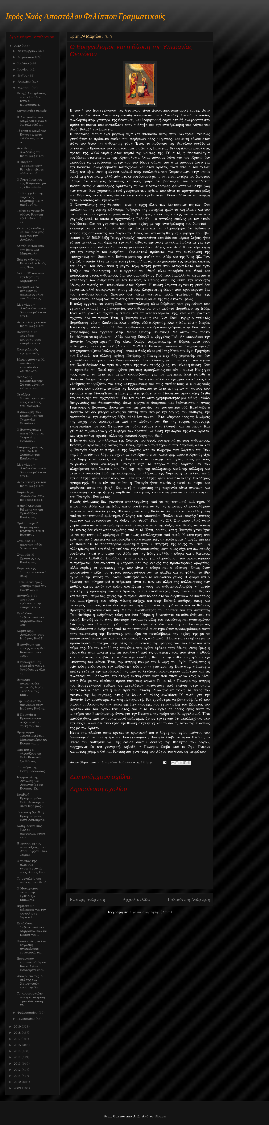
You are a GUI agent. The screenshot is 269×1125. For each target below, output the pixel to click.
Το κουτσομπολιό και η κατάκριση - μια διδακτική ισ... (31, 999)
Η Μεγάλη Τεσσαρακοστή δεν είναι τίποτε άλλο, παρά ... (30, 167)
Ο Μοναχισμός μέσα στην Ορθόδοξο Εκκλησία (27, 894)
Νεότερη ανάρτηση (87, 899)
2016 (18, 1045)
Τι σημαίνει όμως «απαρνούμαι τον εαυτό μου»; (31, 585)
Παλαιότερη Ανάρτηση (189, 899)
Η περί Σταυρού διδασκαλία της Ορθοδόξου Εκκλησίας (30, 511)
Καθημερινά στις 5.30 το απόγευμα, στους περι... (31, 831)
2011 (18, 1076)
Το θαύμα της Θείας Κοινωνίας (31, 769)
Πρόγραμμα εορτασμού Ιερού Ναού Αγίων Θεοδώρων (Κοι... (31, 964)
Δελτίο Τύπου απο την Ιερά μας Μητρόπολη (30, 249)
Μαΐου (22, 75)
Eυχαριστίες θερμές (32, 111)
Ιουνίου (23, 69)
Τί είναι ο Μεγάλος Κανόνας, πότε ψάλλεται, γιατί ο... (31, 136)
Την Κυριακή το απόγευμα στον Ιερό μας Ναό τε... (31, 704)
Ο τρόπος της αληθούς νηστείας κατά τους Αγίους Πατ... (32, 866)
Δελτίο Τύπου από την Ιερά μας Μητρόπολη (30, 277)
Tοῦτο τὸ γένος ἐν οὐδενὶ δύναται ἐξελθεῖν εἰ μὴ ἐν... (30, 216)
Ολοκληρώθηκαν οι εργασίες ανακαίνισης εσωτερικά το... (31, 946)
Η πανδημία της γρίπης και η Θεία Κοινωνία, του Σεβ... (32, 650)
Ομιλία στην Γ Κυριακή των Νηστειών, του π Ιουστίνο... (30, 529)
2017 (17, 1039)
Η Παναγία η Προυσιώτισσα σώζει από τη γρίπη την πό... (29, 720)
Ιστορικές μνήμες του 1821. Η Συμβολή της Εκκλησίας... (30, 452)
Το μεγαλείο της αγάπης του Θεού (31, 880)
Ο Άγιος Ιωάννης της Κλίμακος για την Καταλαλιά (31, 183)
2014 (18, 1057)
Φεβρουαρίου (28, 1012)
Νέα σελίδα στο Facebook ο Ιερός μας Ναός (31, 263)
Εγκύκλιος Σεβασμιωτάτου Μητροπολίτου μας (30, 619)
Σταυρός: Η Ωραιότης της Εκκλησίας (28, 558)
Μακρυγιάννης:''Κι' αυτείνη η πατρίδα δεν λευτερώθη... (31, 365)
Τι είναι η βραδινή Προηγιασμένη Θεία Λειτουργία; (31, 816)
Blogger (160, 1116)
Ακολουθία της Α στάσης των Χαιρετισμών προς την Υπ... (30, 981)
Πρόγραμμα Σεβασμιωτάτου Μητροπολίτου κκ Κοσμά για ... (32, 737)
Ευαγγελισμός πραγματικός (28, 351)
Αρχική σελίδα (136, 899)
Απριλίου (24, 82)
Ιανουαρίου (26, 1019)
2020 (18, 46)
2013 (18, 1063)
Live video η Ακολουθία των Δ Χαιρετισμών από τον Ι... (31, 310)
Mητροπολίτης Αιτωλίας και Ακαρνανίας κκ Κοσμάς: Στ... (30, 782)
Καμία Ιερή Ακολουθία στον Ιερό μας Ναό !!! (30, 496)
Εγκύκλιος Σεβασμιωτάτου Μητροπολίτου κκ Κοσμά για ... (32, 929)
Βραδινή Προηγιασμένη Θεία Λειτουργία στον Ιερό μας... (31, 800)
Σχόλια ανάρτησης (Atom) (151, 912)
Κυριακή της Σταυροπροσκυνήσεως (31, 572)
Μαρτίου (24, 88)
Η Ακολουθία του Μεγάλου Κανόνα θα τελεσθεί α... (32, 120)
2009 (18, 1088)
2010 (18, 1082)
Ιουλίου (23, 63)
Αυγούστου (26, 57)
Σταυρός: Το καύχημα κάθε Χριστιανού (29, 544)
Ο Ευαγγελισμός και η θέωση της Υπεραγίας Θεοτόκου (30, 435)
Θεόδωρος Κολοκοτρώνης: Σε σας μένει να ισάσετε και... (30, 382)
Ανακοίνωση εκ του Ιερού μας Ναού (31, 324)
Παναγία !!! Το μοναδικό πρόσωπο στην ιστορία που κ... (29, 337)
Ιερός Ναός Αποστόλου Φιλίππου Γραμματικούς (85, 17)
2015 (18, 1051)
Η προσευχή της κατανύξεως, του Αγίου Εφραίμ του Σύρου (32, 849)
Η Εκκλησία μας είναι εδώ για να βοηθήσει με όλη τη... (31, 667)
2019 (18, 1026)
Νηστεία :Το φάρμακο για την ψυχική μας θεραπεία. (31, 911)
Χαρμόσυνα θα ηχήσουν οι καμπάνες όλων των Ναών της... (30, 292)
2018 (18, 1032)
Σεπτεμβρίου (27, 51)
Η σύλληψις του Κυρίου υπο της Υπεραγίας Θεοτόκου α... (30, 417)
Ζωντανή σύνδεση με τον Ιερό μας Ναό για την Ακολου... (30, 233)
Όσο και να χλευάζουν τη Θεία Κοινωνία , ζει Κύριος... (30, 755)
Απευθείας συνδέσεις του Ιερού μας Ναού (30, 152)
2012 (18, 1070)
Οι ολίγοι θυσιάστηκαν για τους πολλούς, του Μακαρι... (31, 400)
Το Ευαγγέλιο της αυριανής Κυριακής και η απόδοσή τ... (30, 198)
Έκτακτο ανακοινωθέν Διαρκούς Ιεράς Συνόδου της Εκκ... (30, 687)
